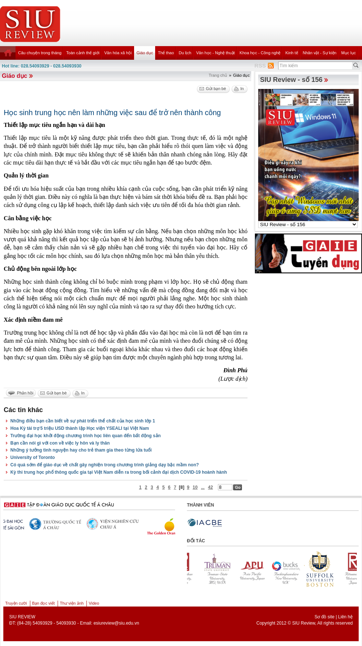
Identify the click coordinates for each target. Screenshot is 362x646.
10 (195, 487)
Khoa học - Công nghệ (260, 53)
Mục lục (348, 53)
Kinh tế (291, 53)
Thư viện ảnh (71, 603)
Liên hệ (345, 616)
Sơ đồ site (324, 616)
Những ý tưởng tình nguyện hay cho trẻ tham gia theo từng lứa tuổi (81, 450)
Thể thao (166, 53)
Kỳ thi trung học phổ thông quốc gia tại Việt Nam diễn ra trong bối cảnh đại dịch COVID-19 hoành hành (118, 472)
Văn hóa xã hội (118, 53)
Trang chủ (218, 75)
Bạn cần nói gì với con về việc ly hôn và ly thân (60, 443)
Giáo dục (145, 53)
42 (210, 487)
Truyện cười (16, 603)
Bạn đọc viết (43, 603)
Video (94, 603)
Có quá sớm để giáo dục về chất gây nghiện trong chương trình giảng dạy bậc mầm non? (104, 464)
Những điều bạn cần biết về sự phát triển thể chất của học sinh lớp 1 (82, 421)
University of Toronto (32, 457)
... (203, 487)
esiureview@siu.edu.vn (116, 623)
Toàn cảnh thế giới (82, 53)
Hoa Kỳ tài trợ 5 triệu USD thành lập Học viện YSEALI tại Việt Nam (79, 428)
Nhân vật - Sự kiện (320, 53)
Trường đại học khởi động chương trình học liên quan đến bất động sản (85, 435)
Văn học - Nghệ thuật (215, 53)
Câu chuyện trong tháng (39, 53)
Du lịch (185, 53)
